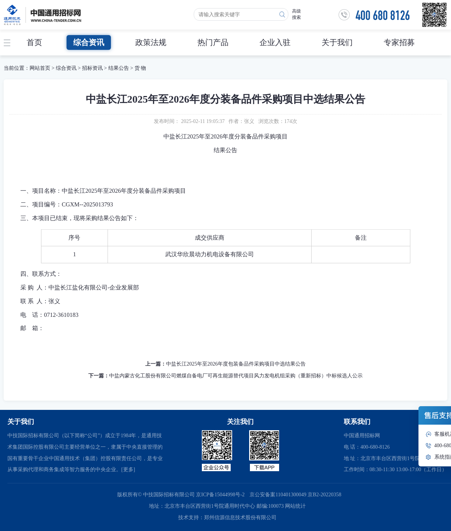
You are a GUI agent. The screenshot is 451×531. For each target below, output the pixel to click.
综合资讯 (88, 42)
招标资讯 (93, 68)
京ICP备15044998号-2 (220, 494)
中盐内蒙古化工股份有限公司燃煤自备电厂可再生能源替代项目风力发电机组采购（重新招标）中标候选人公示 (236, 375)
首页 (34, 42)
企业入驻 (275, 42)
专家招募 (399, 42)
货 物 (140, 68)
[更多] (128, 469)
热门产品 (212, 42)
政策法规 (150, 42)
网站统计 (295, 506)
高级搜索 (296, 14)
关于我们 (337, 42)
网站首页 (40, 68)
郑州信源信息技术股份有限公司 (240, 517)
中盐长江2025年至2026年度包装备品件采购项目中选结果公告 (236, 364)
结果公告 (118, 68)
